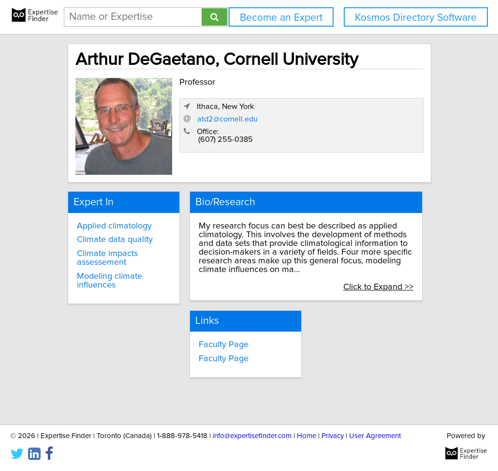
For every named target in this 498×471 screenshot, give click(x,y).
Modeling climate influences (109, 280)
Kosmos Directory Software (416, 18)
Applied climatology (114, 226)
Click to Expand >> (378, 287)
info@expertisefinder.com (252, 436)
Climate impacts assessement (107, 258)
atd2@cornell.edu (227, 119)
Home (306, 436)
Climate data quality (115, 239)
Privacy (333, 436)
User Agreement (375, 436)
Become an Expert (281, 18)
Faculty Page (224, 344)
